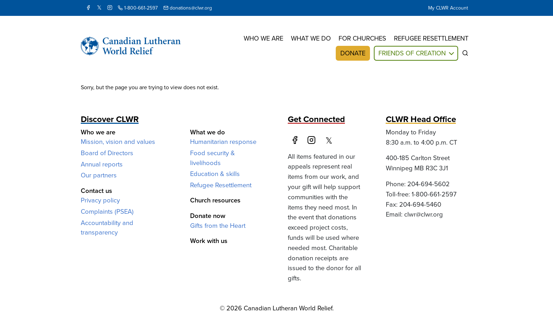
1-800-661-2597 (138, 8)
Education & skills (215, 173)
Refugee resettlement (431, 38)
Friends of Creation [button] (412, 53)
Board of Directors (107, 153)
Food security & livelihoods (212, 158)
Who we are (263, 38)
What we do (311, 38)
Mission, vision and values (118, 141)
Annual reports (102, 164)
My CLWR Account (448, 8)
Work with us (208, 240)
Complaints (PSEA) (107, 211)
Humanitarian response (223, 141)
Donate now (207, 215)
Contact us (96, 190)
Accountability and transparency (107, 227)
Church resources (215, 200)
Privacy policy (100, 200)
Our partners (99, 175)
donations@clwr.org (187, 8)
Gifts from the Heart (217, 225)
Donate (352, 53)
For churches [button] (362, 38)
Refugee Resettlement (220, 185)
